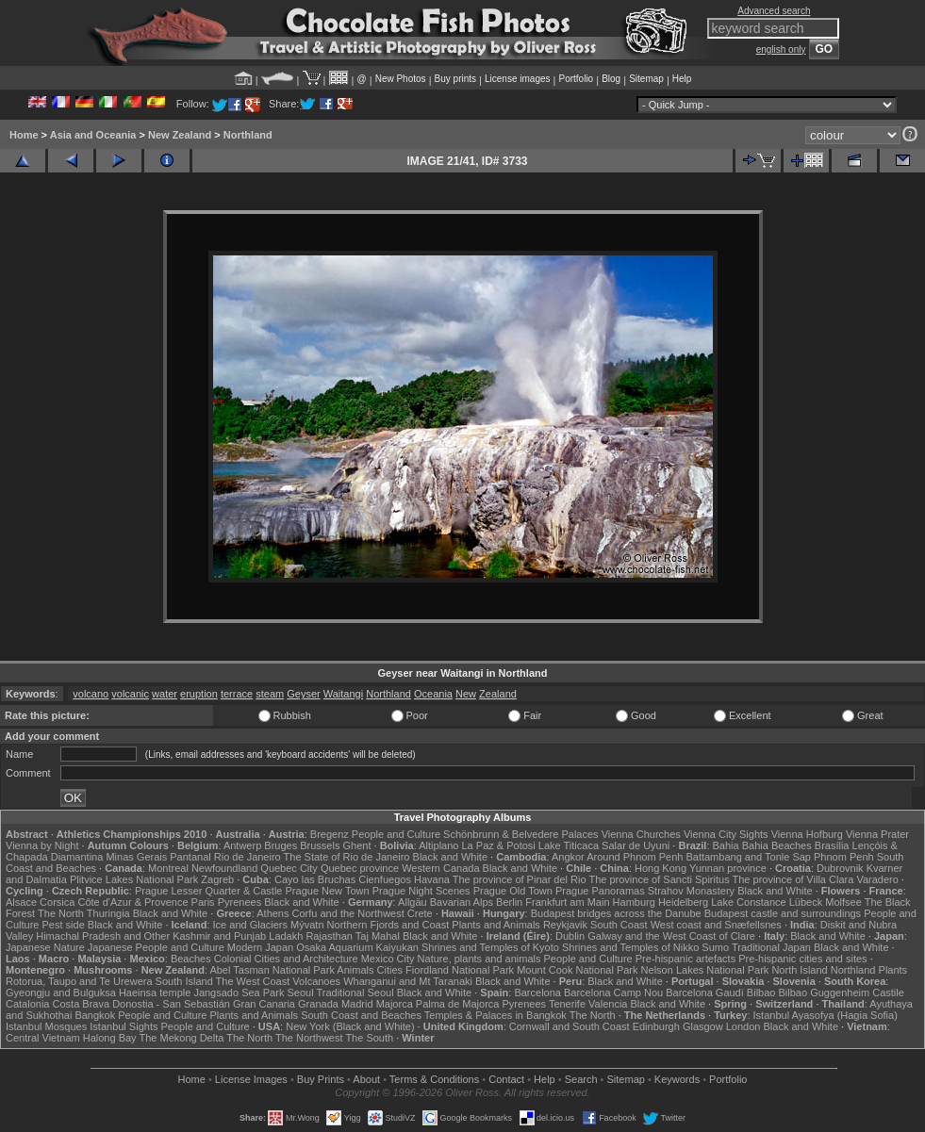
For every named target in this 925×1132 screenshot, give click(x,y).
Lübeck (805, 902)
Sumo (715, 947)
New (465, 693)
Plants (893, 970)
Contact (506, 1079)
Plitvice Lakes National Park (134, 879)
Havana (432, 879)
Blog (611, 79)
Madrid (357, 1003)
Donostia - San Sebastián (171, 1003)
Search (581, 1079)
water (164, 693)
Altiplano (438, 845)
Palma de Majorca (458, 1003)
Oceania (433, 693)
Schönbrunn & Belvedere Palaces (521, 834)
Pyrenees (239, 902)
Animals (355, 970)
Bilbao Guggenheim (824, 992)
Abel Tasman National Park (271, 970)
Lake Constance (748, 902)
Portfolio (575, 79)
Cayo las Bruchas (314, 879)
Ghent (357, 845)
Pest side (63, 924)
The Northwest (309, 1037)
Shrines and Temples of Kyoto (490, 947)
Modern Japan (260, 947)
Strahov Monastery (691, 890)
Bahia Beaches (777, 845)
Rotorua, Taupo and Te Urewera (79, 981)
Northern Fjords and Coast (388, 924)
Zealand (498, 693)
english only (781, 49)
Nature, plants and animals (479, 958)
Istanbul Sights (123, 1026)
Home (24, 134)
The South (369, 1037)
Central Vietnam (43, 1037)
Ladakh (286, 936)
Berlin (509, 902)
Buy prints (455, 79)
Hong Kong (660, 868)
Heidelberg (683, 902)
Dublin (570, 936)
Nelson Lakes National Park (705, 970)
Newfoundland (224, 868)
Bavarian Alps (461, 902)
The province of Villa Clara (793, 879)
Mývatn (306, 924)
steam (270, 693)
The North (61, 913)
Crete (420, 913)
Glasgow (703, 1026)
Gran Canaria (264, 1003)
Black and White (450, 856)
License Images (251, 1079)
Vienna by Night (42, 845)
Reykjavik (565, 924)
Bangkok (94, 1015)
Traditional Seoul (354, 992)
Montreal (168, 868)
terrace (237, 693)
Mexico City (388, 958)
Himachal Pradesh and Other (103, 936)
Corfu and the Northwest (348, 913)
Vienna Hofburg (807, 834)
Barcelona (537, 992)
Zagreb (217, 879)
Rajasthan (329, 936)
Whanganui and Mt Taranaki (407, 981)
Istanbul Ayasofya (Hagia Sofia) (825, 1015)
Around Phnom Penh (634, 856)
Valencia (607, 1003)
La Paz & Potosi (499, 845)
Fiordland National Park (459, 970)
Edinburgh (656, 1026)
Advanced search (773, 11)
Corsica (57, 902)
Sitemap (646, 79)
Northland (248, 134)
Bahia (726, 845)
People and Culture (396, 834)
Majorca (394, 1003)
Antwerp (242, 845)
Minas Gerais (136, 856)
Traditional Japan (771, 947)
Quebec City (289, 868)
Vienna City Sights (726, 834)
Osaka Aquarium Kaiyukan (357, 947)
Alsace (21, 902)
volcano (90, 693)
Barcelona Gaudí (705, 992)
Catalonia (27, 1003)
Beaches (191, 958)
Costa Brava (81, 1003)
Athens (272, 913)
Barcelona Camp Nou (613, 992)
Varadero (877, 879)
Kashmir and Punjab (219, 936)
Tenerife (567, 1003)
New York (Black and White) (350, 1026)
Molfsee (843, 902)
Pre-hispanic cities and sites (802, 958)
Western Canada (440, 868)
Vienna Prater (877, 834)
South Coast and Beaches (361, 1015)
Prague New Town (328, 890)
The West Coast (253, 981)
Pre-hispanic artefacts (685, 958)
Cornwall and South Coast (569, 1026)
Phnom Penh (844, 856)
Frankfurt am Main (567, 902)
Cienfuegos (384, 879)
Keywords (677, 1079)
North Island (799, 970)
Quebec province (360, 868)
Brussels (319, 845)
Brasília (832, 845)
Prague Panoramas (600, 890)
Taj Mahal (377, 936)
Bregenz (329, 834)
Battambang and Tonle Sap (748, 856)
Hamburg (634, 902)
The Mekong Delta (181, 1037)
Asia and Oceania (93, 134)
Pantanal (190, 856)
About (366, 1079)
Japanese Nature (45, 947)
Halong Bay (110, 1037)
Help (682, 79)
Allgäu (412, 902)
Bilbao (761, 992)
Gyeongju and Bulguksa (61, 992)
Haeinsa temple (154, 992)
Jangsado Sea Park (238, 992)
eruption (199, 693)
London (743, 1026)
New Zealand (179, 134)
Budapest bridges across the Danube (616, 913)
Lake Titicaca (568, 845)
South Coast (619, 924)
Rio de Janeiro (247, 856)
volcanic (130, 693)
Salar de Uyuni (635, 845)
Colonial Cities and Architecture (286, 958)
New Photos (400, 79)
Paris (203, 902)
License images (517, 79)
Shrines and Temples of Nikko (630, 947)
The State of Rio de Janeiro (347, 856)
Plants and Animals (496, 924)
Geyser (303, 693)
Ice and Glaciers (250, 924)
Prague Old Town (513, 890)
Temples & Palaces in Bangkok (495, 1015)
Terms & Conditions (434, 1079)
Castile (888, 992)
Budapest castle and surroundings (782, 913)
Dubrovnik (840, 868)
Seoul (300, 992)
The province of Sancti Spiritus (658, 879)
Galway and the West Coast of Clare (671, 936)
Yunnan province (728, 868)
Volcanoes (316, 981)
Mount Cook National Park (577, 970)
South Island (184, 981)
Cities (390, 970)
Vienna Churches (641, 834)
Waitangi (343, 693)
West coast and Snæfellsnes (716, 924)
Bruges (280, 845)
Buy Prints (320, 1079)
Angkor (568, 856)
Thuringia (108, 913)
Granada (318, 1003)
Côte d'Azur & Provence (132, 902)
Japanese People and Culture (156, 947)
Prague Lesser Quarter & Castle (209, 890)
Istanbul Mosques (46, 1026)
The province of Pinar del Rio (519, 879)
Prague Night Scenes (421, 890)
